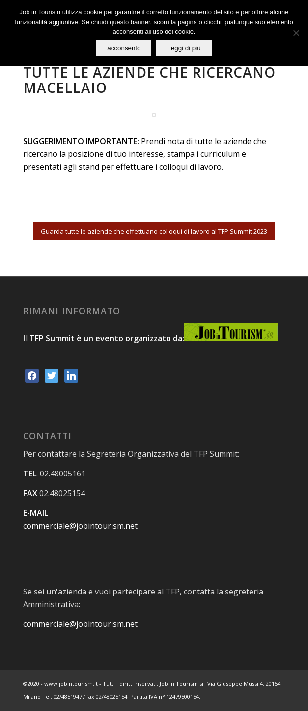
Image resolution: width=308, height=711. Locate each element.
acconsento (123, 48)
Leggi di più (183, 48)
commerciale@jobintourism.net (80, 525)
